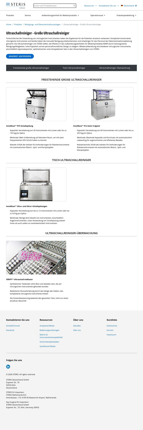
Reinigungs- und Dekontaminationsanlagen (43, 24)
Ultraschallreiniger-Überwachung (114, 68)
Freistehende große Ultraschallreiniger (31, 68)
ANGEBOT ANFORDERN (20, 56)
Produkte (10, 15)
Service (28, 15)
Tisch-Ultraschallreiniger (74, 68)
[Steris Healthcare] (15, 6)
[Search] (54, 5)
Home (8, 24)
